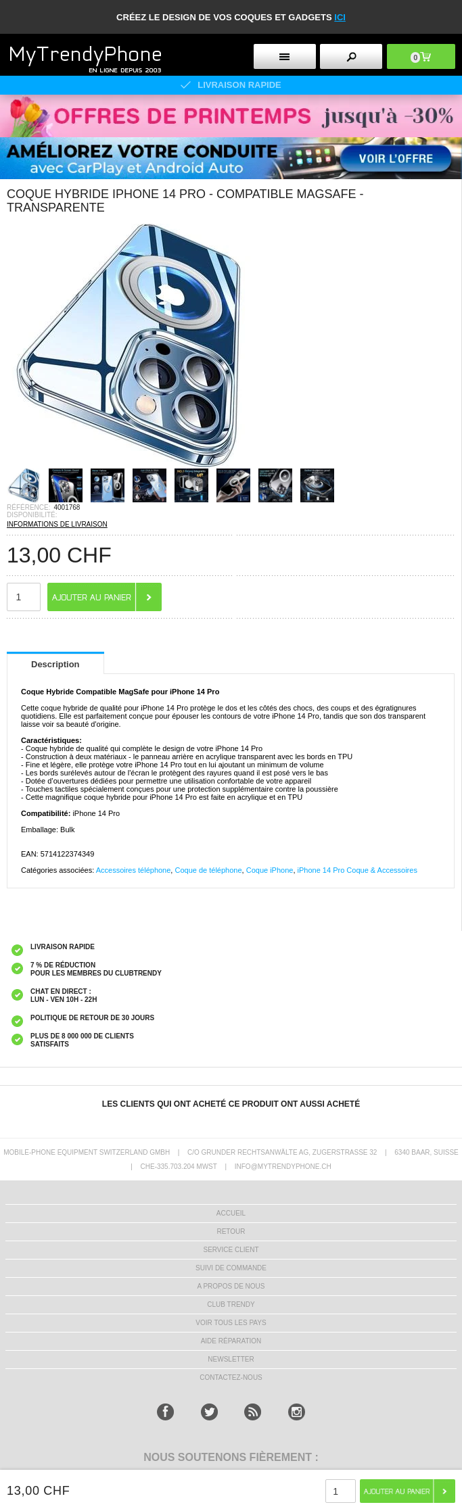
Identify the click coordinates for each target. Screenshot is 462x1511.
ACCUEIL (231, 1213)
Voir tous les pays (230, 1322)
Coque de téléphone (208, 870)
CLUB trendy (230, 1304)
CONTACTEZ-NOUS (231, 1377)
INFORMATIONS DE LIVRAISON (57, 524)
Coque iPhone (270, 870)
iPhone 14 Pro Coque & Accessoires (357, 870)
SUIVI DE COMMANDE (231, 1268)
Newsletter (231, 1359)
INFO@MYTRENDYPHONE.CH (283, 1166)
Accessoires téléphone (133, 870)
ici (340, 17)
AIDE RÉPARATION (231, 1341)
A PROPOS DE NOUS (230, 1286)
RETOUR (230, 1231)
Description (55, 664)
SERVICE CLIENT (230, 1249)
